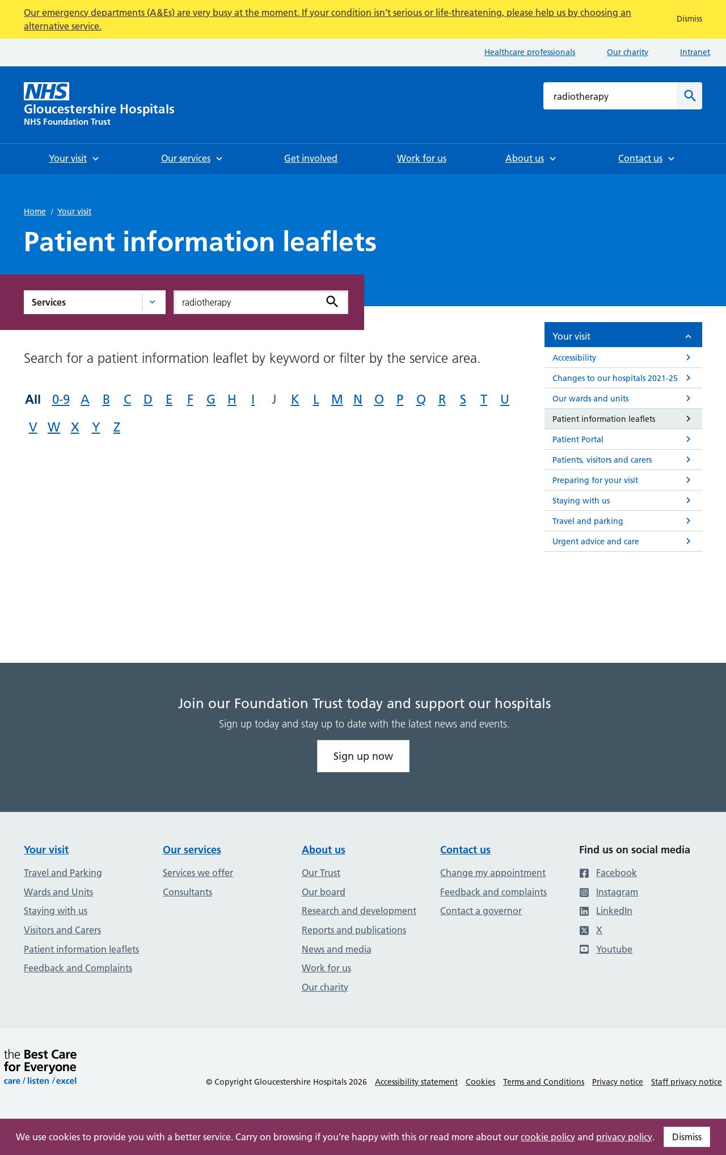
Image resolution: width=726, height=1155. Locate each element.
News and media (337, 949)
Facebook (608, 872)
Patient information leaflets (81, 949)
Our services (192, 849)
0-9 (61, 399)
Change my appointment (493, 872)
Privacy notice (617, 1082)
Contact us (465, 849)
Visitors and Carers (62, 930)
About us (323, 849)
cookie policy (548, 1137)
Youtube (605, 949)
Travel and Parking (63, 872)
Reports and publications (354, 930)
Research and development (359, 910)
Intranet (695, 52)
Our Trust (321, 872)
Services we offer (198, 872)
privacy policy (624, 1137)
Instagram (608, 892)
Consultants (187, 892)
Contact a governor (481, 910)
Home (35, 211)
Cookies (480, 1082)
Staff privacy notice (686, 1082)
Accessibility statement (416, 1082)
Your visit (74, 211)
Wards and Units (58, 892)
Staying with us (55, 910)
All (33, 399)
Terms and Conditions (543, 1082)
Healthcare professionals (529, 52)
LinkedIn (605, 910)
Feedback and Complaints (78, 968)
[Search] (689, 95)
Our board (323, 892)
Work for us (326, 968)
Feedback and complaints (493, 892)
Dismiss (687, 1137)
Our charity (627, 52)
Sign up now (363, 756)
